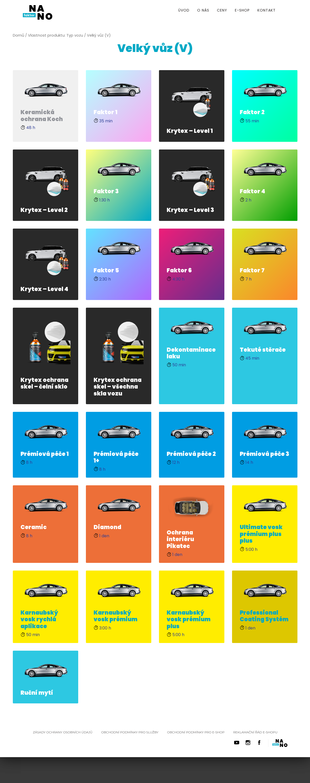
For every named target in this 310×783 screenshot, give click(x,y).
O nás (203, 10)
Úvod (183, 10)
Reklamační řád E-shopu (255, 732)
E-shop (242, 10)
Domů (18, 35)
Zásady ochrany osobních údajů (63, 732)
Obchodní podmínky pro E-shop (196, 732)
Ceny (222, 10)
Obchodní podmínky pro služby (129, 732)
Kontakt (266, 10)
